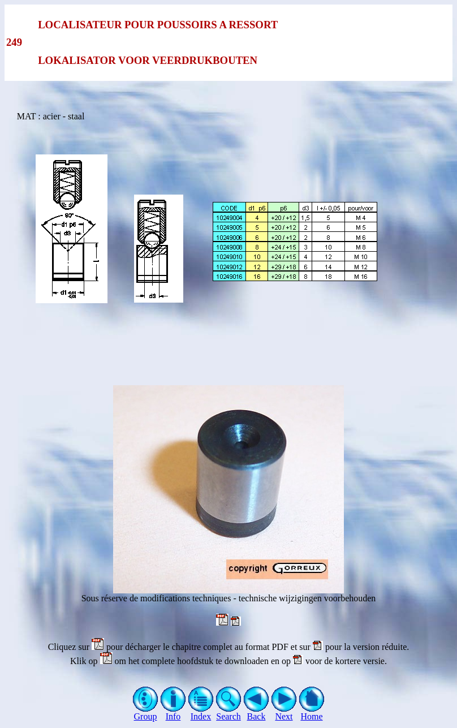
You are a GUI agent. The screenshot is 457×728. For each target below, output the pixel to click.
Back (256, 712)
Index (201, 712)
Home (312, 712)
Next (284, 712)
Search (229, 712)
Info (173, 712)
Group (145, 712)
